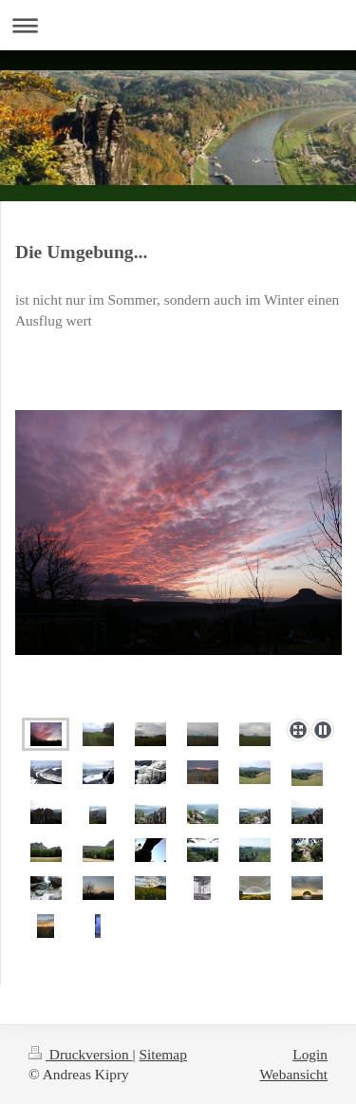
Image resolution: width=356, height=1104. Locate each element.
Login (310, 1054)
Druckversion (80, 1054)
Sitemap (162, 1054)
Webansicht (294, 1074)
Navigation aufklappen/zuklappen (178, 25)
